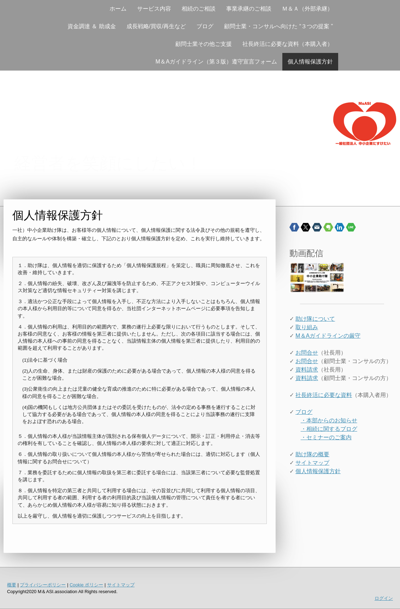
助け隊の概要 (312, 454)
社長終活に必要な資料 (323, 395)
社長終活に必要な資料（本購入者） (287, 44)
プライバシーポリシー (43, 584)
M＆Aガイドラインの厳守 (327, 336)
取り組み (306, 327)
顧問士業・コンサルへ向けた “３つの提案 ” (278, 26)
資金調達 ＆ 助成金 (91, 26)
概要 (11, 584)
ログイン (384, 598)
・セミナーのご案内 (326, 437)
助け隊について (315, 319)
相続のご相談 (199, 9)
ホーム (118, 9)
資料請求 (306, 370)
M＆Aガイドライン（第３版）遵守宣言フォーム (216, 62)
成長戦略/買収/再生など (156, 26)
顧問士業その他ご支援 (203, 44)
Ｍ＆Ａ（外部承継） (307, 9)
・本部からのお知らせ (329, 420)
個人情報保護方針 (310, 62)
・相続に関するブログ (329, 429)
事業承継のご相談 (248, 9)
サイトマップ (312, 463)
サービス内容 (154, 9)
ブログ (204, 26)
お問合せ (306, 353)
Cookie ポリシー (86, 584)
